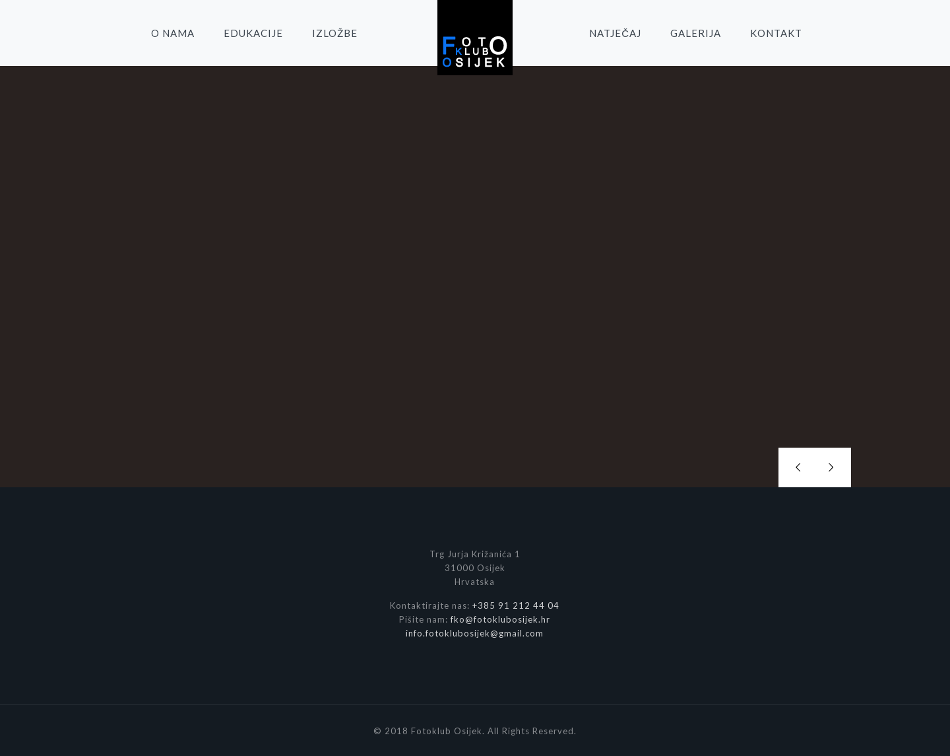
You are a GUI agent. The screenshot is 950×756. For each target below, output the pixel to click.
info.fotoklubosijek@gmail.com (475, 630)
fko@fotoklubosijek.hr (500, 616)
